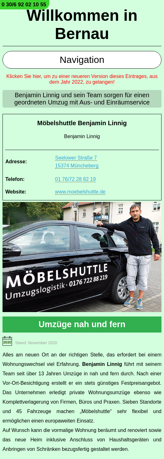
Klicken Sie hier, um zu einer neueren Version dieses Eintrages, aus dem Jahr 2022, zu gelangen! (81, 79)
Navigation (82, 59)
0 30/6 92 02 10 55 (24, 5)
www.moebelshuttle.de (80, 191)
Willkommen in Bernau (81, 24)
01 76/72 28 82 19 (75, 179)
